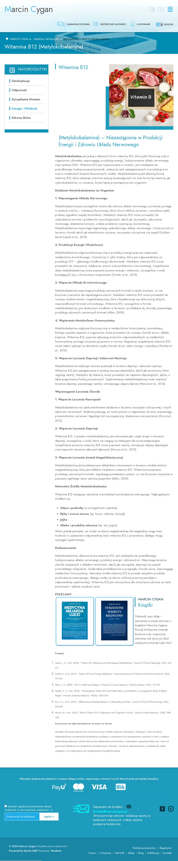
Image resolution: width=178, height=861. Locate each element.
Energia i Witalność (47, 39)
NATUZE (119, 853)
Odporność (19, 90)
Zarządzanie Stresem (26, 99)
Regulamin (166, 848)
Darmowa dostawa (78, 24)
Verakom (56, 850)
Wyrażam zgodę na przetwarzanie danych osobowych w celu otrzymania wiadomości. (29, 808)
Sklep (131, 853)
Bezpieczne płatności (113, 24)
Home (92, 853)
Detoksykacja (21, 81)
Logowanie (143, 24)
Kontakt (167, 853)
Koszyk (168, 24)
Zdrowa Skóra (21, 118)
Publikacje (153, 853)
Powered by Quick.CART (23, 850)
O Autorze (105, 853)
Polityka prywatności (144, 848)
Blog (141, 853)
